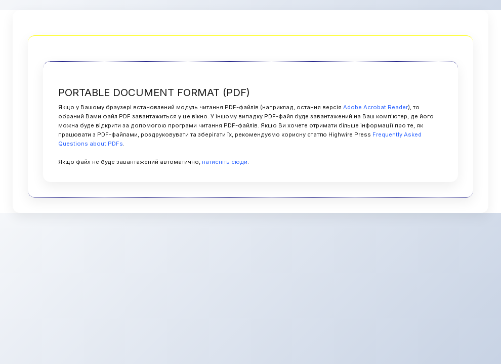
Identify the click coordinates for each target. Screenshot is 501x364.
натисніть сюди (224, 161)
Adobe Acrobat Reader (375, 107)
